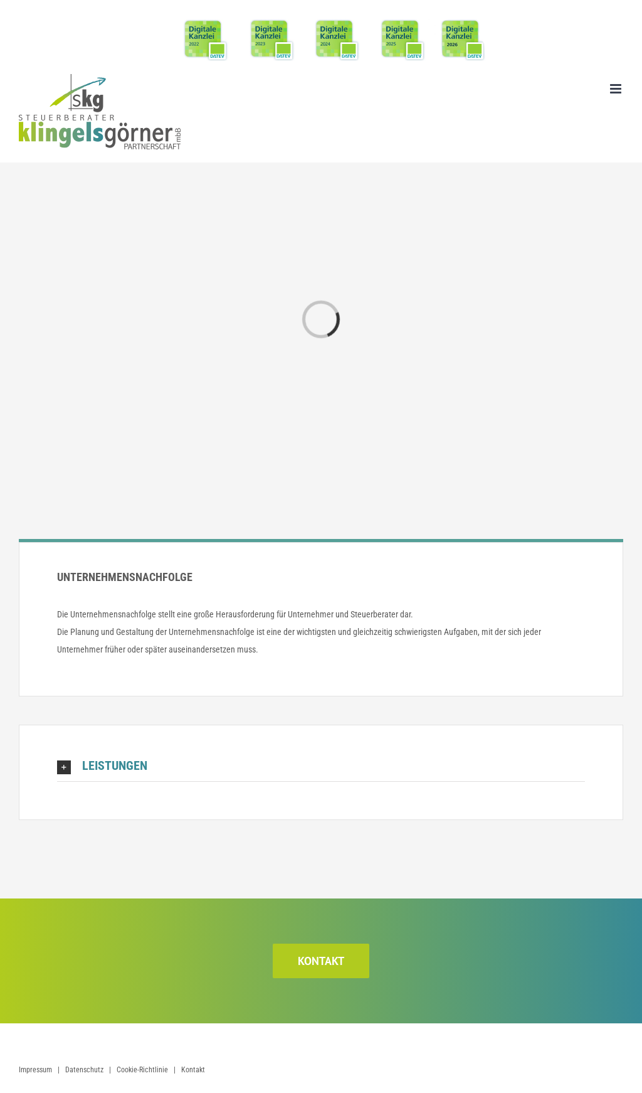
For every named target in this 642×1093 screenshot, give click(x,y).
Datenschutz (84, 1069)
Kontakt (193, 1069)
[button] (321, 765)
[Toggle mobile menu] (616, 88)
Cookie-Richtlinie (142, 1069)
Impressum (35, 1069)
